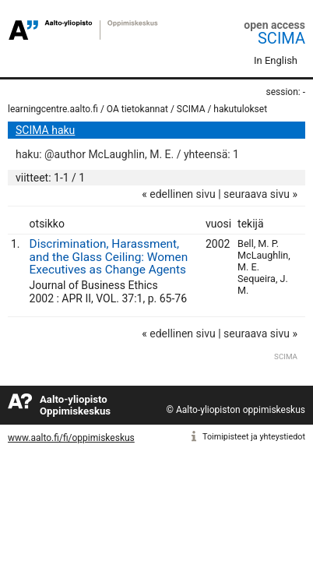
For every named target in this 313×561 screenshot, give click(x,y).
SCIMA (281, 38)
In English (275, 60)
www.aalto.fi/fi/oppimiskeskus (71, 437)
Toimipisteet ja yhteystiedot (253, 437)
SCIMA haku (45, 130)
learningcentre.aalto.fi (53, 109)
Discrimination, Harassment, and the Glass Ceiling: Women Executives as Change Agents (109, 257)
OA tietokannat (137, 109)
